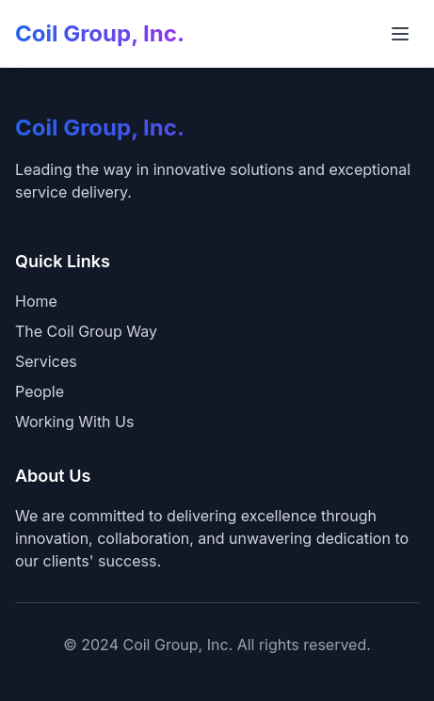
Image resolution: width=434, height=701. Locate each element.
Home (36, 301)
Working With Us (74, 421)
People (39, 391)
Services (46, 361)
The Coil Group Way (86, 331)
